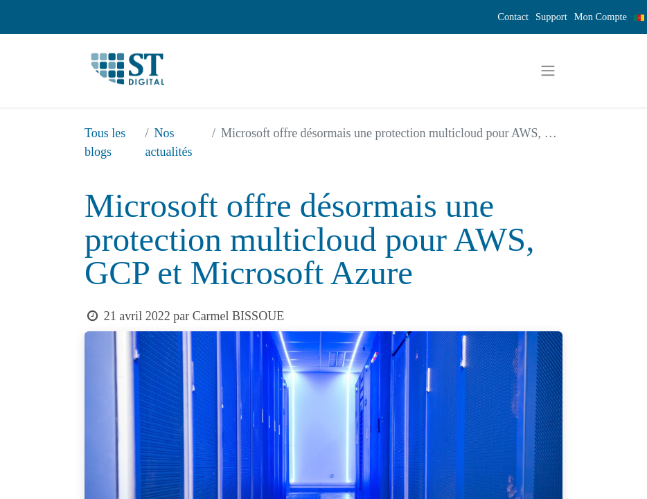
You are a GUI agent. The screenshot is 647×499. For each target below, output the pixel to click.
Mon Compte (600, 16)
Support (551, 16)
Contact (513, 16)
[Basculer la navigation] (547, 70)
